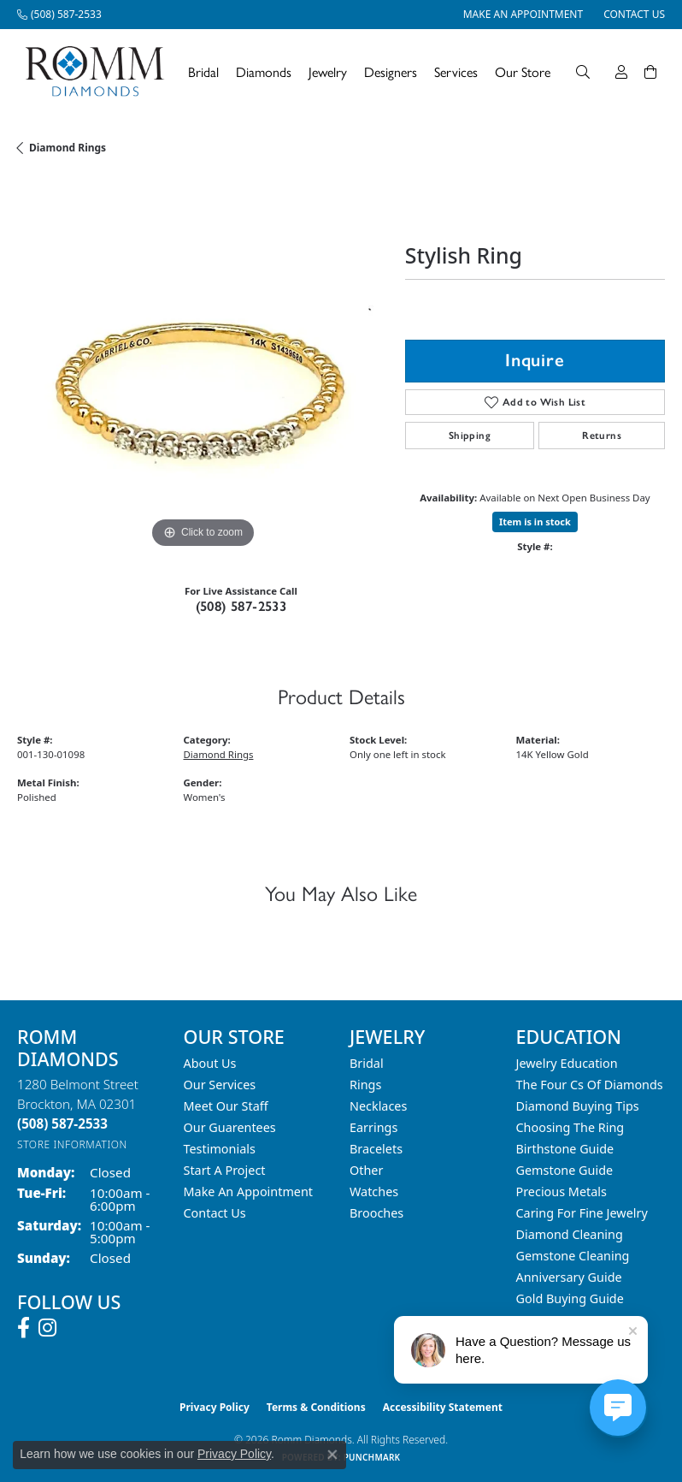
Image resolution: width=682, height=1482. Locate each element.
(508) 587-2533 (241, 606)
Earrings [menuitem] (373, 1127)
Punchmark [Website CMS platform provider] (372, 1457)
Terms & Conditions (316, 1407)
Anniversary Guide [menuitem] (569, 1277)
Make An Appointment (249, 1191)
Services (456, 71)
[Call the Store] (62, 1123)
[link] (59, 14)
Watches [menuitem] (374, 1191)
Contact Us (215, 1213)
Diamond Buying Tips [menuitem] (577, 1106)
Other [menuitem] (366, 1170)
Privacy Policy (214, 1407)
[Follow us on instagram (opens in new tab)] (47, 1328)
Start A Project (225, 1170)
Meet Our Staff (226, 1106)
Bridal (203, 71)
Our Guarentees (230, 1127)
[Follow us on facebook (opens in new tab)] (23, 1328)
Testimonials (220, 1149)
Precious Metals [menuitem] (561, 1191)
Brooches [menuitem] (376, 1213)
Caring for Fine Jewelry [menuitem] (582, 1213)
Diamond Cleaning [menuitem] (569, 1234)
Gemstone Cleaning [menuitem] (573, 1256)
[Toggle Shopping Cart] (650, 72)
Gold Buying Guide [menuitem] (570, 1298)
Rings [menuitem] (365, 1084)
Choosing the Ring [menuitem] (570, 1127)
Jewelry (328, 71)
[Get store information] (72, 1144)
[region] (202, 367)
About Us (210, 1063)
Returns (601, 436)
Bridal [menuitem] (367, 1063)
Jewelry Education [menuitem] (567, 1063)
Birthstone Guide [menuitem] (565, 1149)
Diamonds (263, 71)
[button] (583, 72)
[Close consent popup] (332, 1454)
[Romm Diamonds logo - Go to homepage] (99, 71)
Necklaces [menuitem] (378, 1106)
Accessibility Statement (443, 1407)
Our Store (522, 71)
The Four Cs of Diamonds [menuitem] (589, 1084)
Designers (390, 71)
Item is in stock (535, 521)
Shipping (470, 436)
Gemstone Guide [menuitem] (565, 1170)
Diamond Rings (67, 147)
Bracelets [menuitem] (376, 1149)
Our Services (220, 1084)
